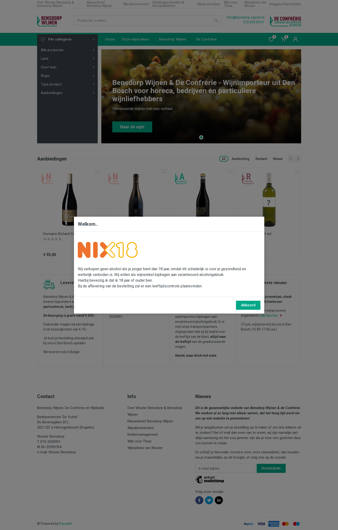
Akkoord (248, 305)
